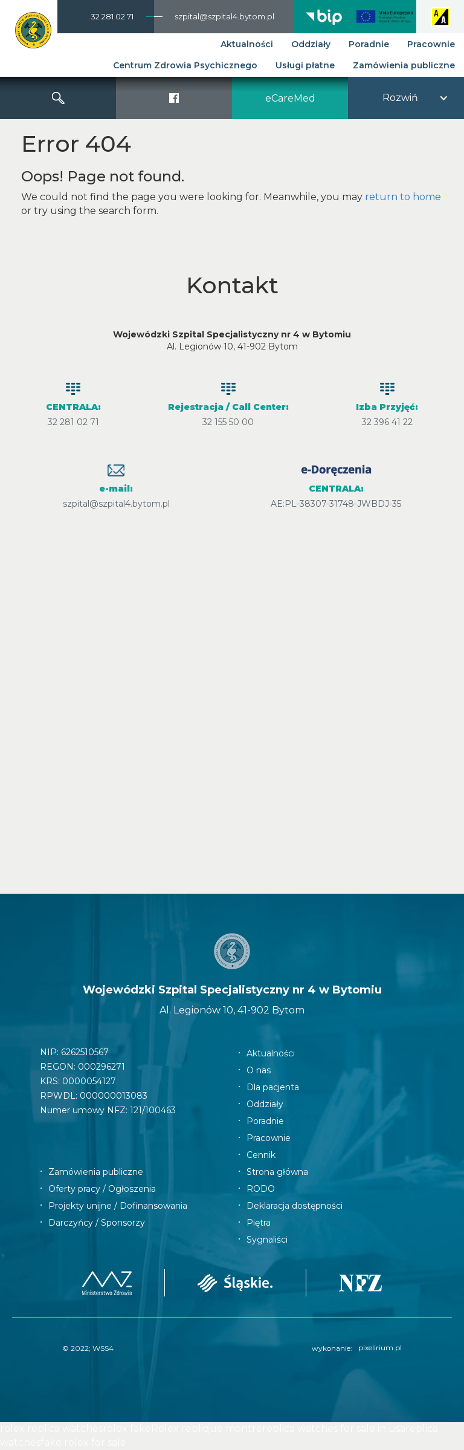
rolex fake (127, 1428)
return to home (403, 197)
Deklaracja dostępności (294, 1205)
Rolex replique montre (206, 1428)
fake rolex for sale (83, 1442)
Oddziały (310, 44)
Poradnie (369, 44)
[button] (406, 98)
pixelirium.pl (380, 1347)
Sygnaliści (267, 1239)
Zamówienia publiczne (404, 65)
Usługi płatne (305, 65)
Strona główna (277, 1171)
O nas (258, 1070)
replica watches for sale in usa (333, 1428)
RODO (260, 1188)
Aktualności (247, 44)
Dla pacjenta (272, 1087)
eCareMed (290, 98)
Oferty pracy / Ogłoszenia (102, 1188)
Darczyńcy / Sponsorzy (96, 1222)
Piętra (258, 1222)
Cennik (261, 1154)
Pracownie (431, 44)
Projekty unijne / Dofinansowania (117, 1205)
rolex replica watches (51, 1428)
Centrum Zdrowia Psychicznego (185, 65)
